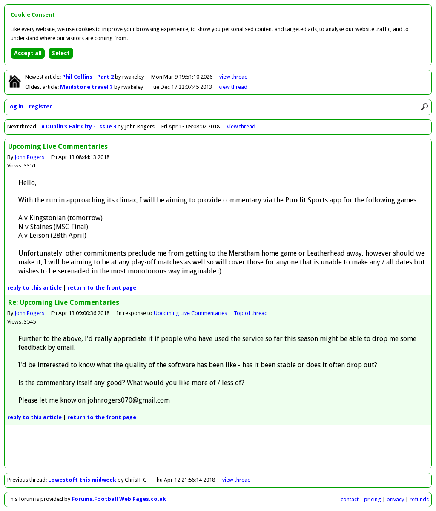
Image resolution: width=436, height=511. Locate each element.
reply (34, 287)
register (40, 106)
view (233, 77)
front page (101, 287)
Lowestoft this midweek (82, 480)
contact (350, 499)
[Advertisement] (218, 449)
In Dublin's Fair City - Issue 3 (77, 126)
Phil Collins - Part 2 (88, 77)
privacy (395, 499)
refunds (419, 499)
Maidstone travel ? (87, 87)
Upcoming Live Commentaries (190, 313)
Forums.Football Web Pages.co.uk (119, 499)
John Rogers (29, 157)
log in (15, 106)
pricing (372, 499)
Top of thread (251, 313)
